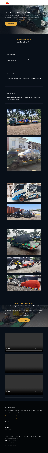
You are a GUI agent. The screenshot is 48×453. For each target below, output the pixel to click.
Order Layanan (11, 416)
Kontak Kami (7, 432)
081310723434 (11, 23)
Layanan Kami (24, 320)
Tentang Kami (8, 424)
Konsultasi (7, 427)
